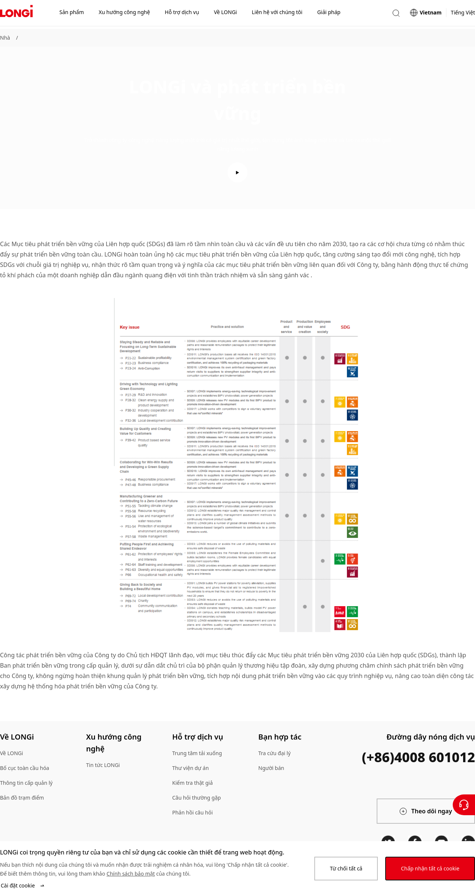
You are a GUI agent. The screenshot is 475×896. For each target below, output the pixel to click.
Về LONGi (11, 753)
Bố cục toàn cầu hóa (24, 767)
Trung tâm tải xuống (197, 753)
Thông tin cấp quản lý (26, 782)
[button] (396, 14)
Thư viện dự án (190, 767)
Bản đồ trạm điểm (22, 797)
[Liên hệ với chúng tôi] (464, 804)
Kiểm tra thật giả (192, 782)
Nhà (5, 37)
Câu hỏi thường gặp (196, 797)
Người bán (271, 767)
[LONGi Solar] (16, 14)
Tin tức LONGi (103, 764)
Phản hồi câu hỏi (192, 812)
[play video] (237, 172)
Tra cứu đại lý (274, 753)
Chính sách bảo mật (131, 873)
